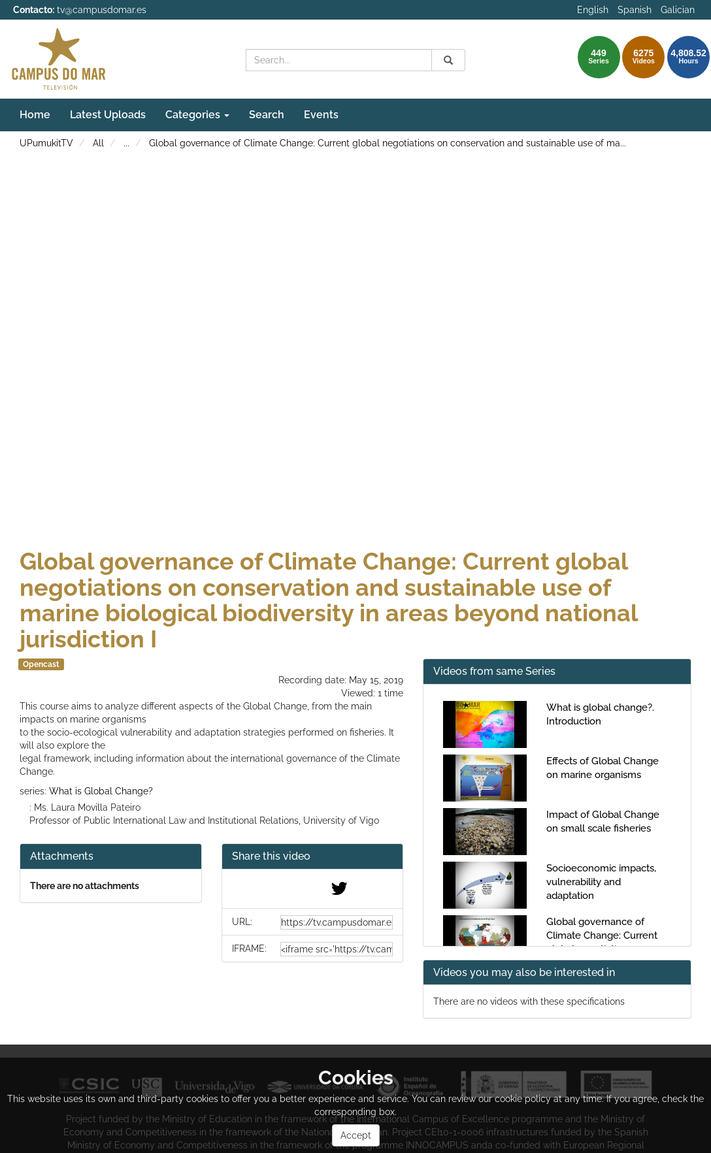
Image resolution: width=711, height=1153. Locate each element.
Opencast (41, 664)
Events (321, 114)
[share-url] (336, 922)
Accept (355, 1135)
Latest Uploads (108, 114)
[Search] (448, 60)
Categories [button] (197, 114)
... (126, 143)
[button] (312, 856)
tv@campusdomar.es (101, 10)
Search (266, 114)
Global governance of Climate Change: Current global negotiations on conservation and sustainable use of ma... (387, 143)
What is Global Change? (101, 791)
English (592, 10)
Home (35, 114)
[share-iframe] (336, 949)
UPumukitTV (46, 143)
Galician (678, 10)
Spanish (635, 10)
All (98, 143)
